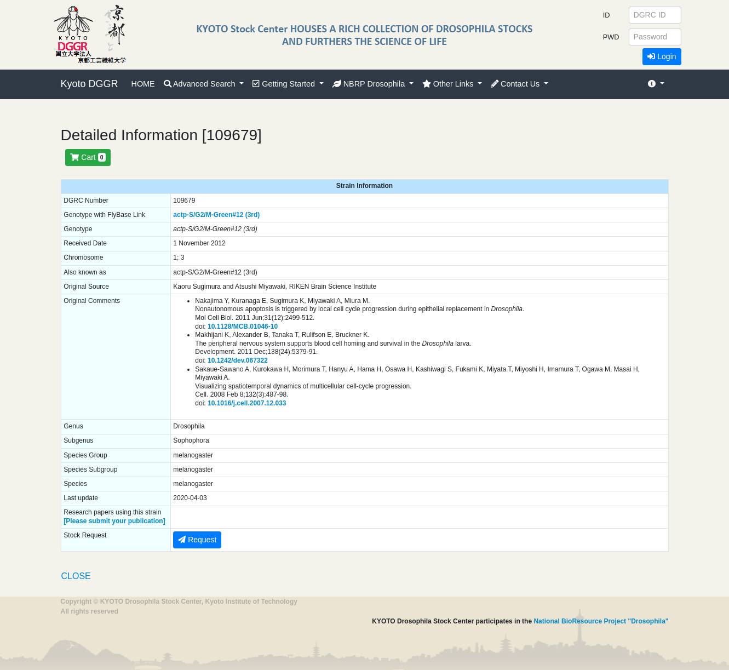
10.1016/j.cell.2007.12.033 (247, 403)
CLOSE (76, 576)
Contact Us (516, 83)
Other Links (449, 83)
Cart (87, 157)
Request (197, 539)
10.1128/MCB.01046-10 (243, 326)
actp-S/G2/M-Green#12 (208, 215)
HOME (143, 83)
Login (661, 56)
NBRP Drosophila (369, 83)
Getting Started (284, 83)
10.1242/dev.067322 (238, 360)
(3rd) (252, 215)
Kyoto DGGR (89, 83)
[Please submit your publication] (114, 521)
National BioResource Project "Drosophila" (600, 621)
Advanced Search (201, 83)
